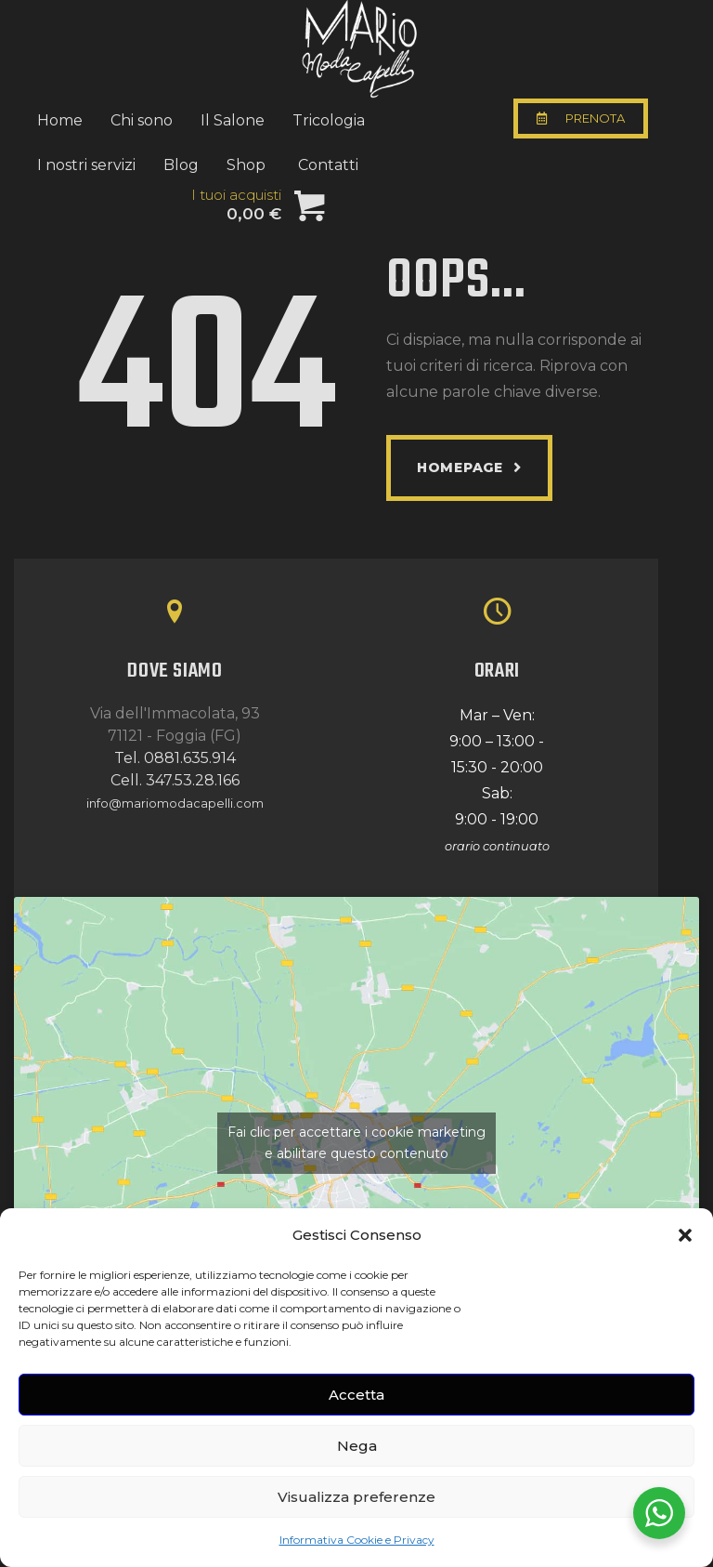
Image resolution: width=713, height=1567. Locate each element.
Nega (357, 1446)
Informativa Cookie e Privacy (356, 1540)
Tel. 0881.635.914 (175, 758)
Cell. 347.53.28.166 (175, 780)
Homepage (460, 467)
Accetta (356, 1394)
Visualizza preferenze (356, 1497)
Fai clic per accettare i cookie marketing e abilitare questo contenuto (356, 1143)
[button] (685, 1235)
